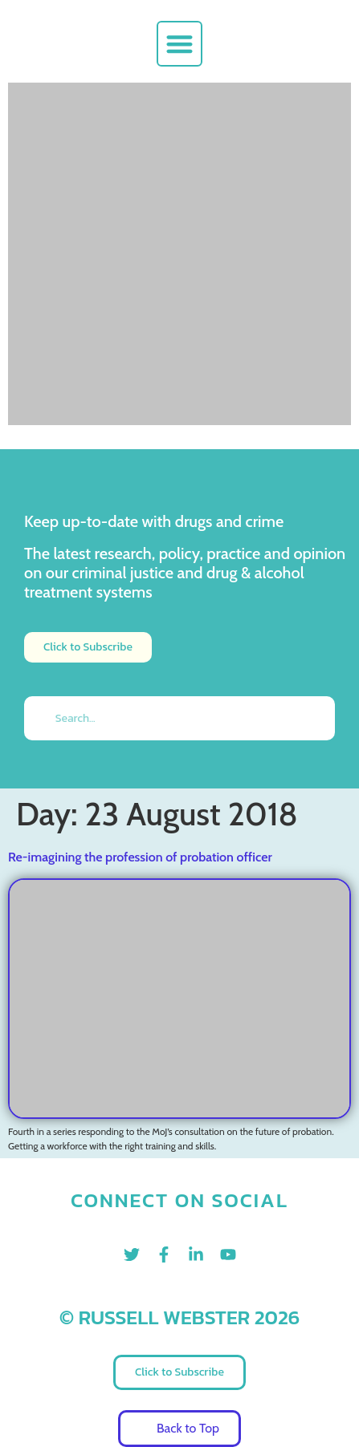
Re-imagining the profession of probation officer (140, 857)
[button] (179, 44)
